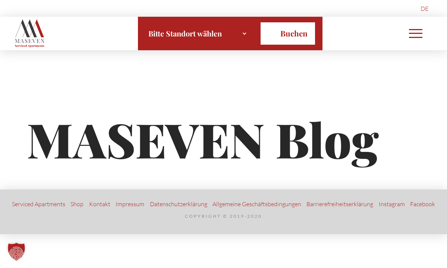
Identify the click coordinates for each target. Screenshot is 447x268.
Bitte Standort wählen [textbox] (185, 33)
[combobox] (197, 33)
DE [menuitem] (424, 8)
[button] (416, 33)
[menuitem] (424, 8)
